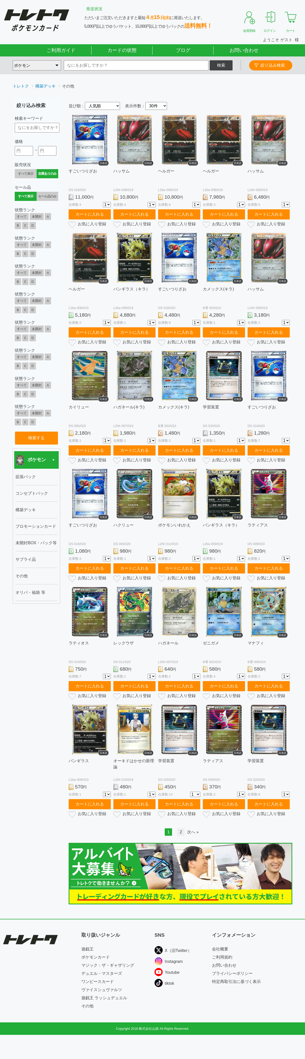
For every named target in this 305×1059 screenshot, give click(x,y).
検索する (36, 438)
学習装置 (211, 407)
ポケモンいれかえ (174, 525)
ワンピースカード (97, 981)
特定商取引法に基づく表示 (236, 981)
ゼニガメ (211, 643)
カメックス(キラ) (218, 289)
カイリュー (79, 407)
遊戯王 (87, 949)
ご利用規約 (222, 957)
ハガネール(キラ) (129, 407)
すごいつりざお (83, 171)
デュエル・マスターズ (101, 973)
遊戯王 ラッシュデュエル (104, 998)
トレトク (21, 86)
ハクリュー (123, 525)
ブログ (183, 50)
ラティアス (258, 525)
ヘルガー (166, 171)
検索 (221, 65)
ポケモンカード (95, 957)
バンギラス (79, 761)
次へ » (193, 832)
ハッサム (121, 171)
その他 (87, 1006)
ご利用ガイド (61, 50)
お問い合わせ (244, 50)
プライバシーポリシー (232, 973)
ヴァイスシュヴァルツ (101, 990)
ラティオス (79, 643)
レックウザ (123, 643)
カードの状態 (122, 50)
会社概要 (220, 949)
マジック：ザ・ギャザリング (107, 965)
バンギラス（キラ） (131, 289)
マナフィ (256, 643)
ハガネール (168, 643)
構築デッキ (45, 86)
